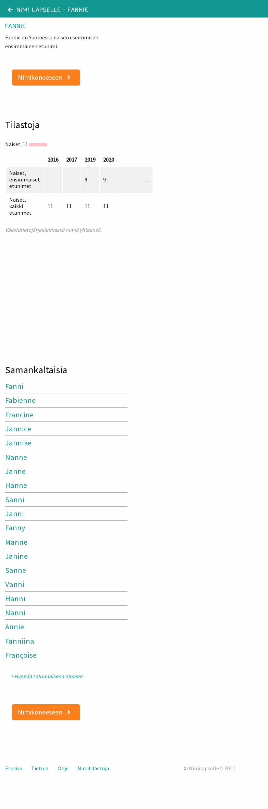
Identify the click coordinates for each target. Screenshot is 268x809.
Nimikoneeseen (44, 77)
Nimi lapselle (34, 11)
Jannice (18, 428)
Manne (16, 542)
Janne (15, 471)
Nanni (15, 612)
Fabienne (20, 400)
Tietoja (39, 768)
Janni (14, 513)
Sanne (15, 570)
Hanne (16, 485)
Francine (19, 414)
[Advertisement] (67, 296)
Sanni (14, 499)
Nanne (16, 457)
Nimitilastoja (93, 768)
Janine (16, 556)
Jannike (18, 442)
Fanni (14, 386)
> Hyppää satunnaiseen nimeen (47, 676)
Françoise (21, 655)
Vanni (14, 584)
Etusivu (13, 768)
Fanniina (19, 641)
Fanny (15, 527)
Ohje (63, 768)
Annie (14, 626)
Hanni (15, 598)
